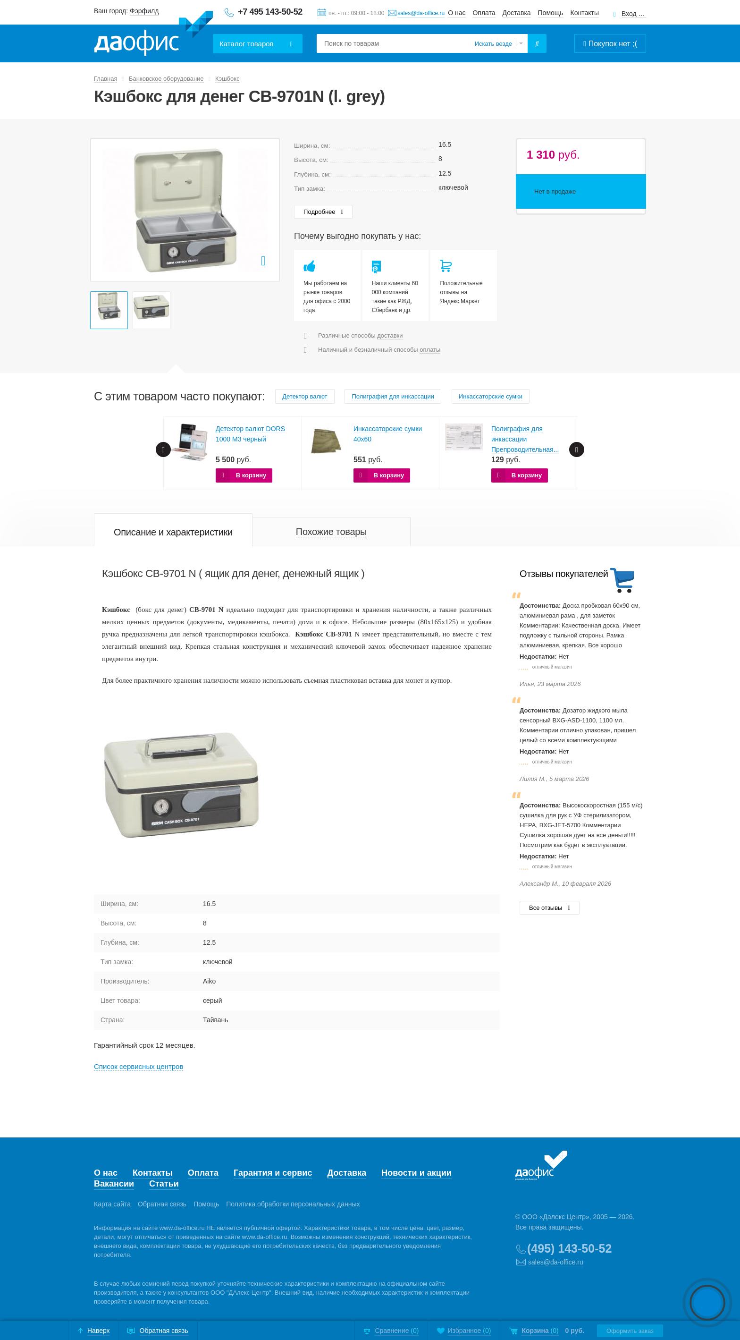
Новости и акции (416, 1173)
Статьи (164, 1183)
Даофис (153, 33)
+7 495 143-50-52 (270, 12)
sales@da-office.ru (421, 13)
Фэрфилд (144, 11)
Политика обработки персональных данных (293, 1204)
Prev (102, 210)
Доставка (517, 13)
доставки (390, 335)
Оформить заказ (630, 1330)
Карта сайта (112, 1204)
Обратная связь (162, 1204)
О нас (456, 13)
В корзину (251, 475)
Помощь (550, 13)
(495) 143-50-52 (569, 1248)
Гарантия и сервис (273, 1173)
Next (267, 210)
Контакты (585, 13)
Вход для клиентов (634, 13)
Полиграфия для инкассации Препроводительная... (525, 439)
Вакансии (114, 1183)
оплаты (430, 349)
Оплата (483, 13)
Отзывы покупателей (564, 573)
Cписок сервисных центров (138, 1066)
